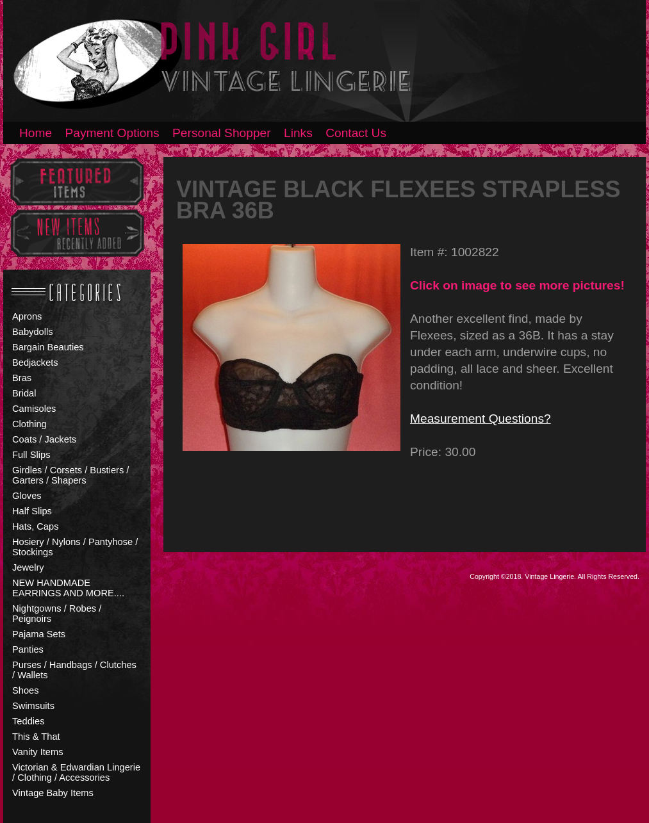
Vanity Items (37, 752)
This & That (36, 736)
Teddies (28, 721)
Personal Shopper (221, 133)
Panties (28, 649)
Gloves (27, 496)
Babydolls (32, 332)
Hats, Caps (35, 526)
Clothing (29, 424)
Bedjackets (35, 362)
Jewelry (28, 567)
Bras (21, 378)
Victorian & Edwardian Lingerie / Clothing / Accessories (76, 772)
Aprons (27, 316)
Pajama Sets (38, 634)
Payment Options (112, 133)
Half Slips (32, 511)
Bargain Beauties (48, 347)
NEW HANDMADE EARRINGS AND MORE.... (68, 588)
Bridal (24, 393)
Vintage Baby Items (53, 793)
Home (35, 133)
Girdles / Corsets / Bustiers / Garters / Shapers (70, 475)
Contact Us (355, 133)
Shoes (25, 690)
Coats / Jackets (44, 439)
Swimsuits (33, 706)
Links (298, 133)
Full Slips (31, 455)
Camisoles (34, 408)
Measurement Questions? (480, 418)
